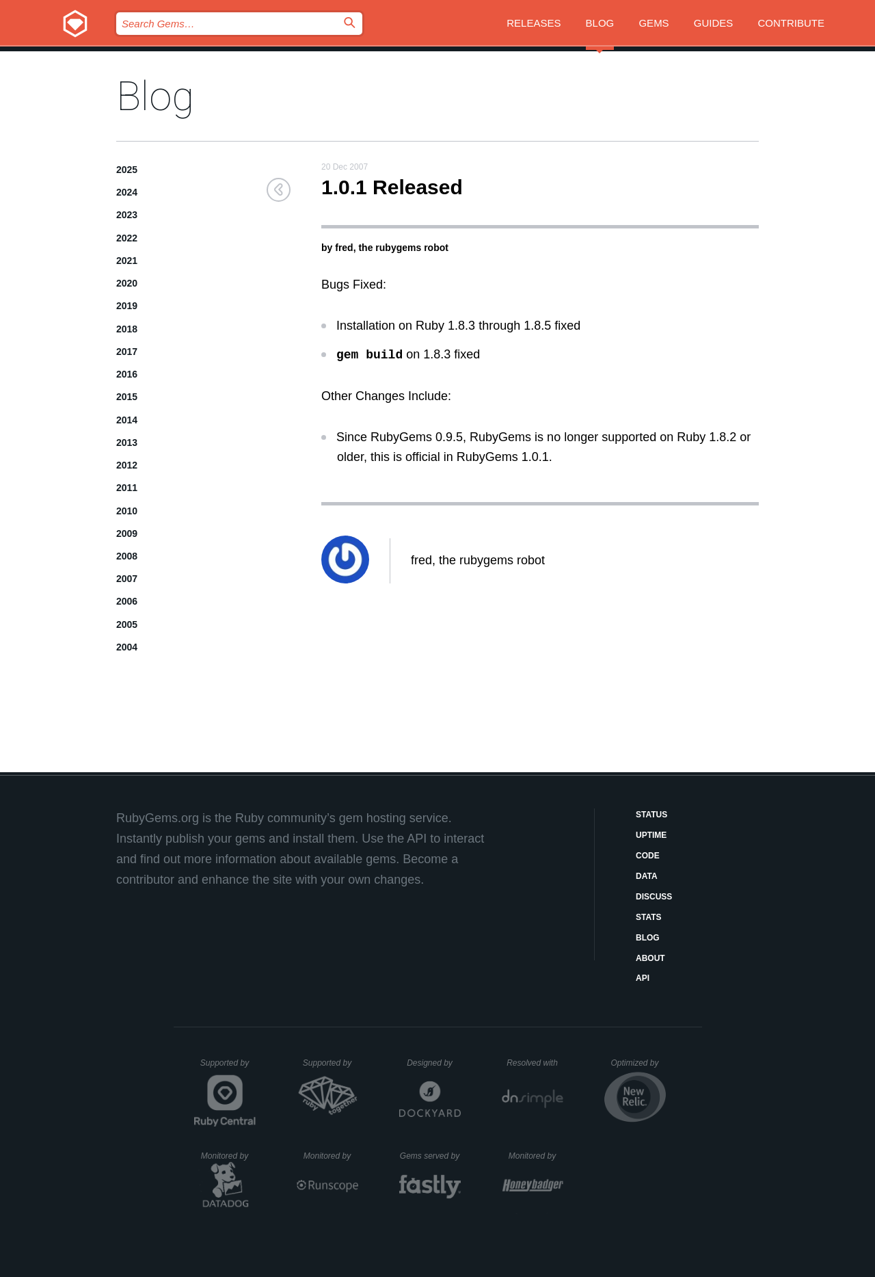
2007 (126, 578)
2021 (126, 260)
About (650, 958)
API (642, 978)
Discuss (654, 896)
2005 (126, 624)
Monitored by (228, 1156)
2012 (126, 465)
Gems (653, 23)
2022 (126, 238)
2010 (126, 510)
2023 (126, 214)
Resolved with (535, 1063)
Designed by (433, 1063)
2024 (126, 192)
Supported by (228, 1067)
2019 (126, 305)
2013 (126, 442)
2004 (126, 647)
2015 (126, 396)
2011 (126, 487)
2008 (126, 556)
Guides (713, 23)
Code (648, 855)
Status (651, 814)
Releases (534, 23)
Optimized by (637, 1067)
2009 (126, 533)
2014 (126, 419)
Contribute (791, 23)
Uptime (651, 835)
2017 (126, 351)
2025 (126, 169)
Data (647, 876)
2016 (126, 374)
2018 (126, 329)
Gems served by (430, 1156)
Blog (600, 23)
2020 (126, 283)
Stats (649, 917)
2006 (126, 601)
